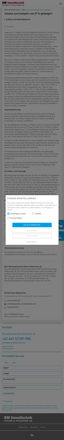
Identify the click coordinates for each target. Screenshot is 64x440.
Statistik (36, 213)
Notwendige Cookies (16, 213)
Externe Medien (14, 218)
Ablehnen (32, 230)
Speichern (32, 236)
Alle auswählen (32, 225)
